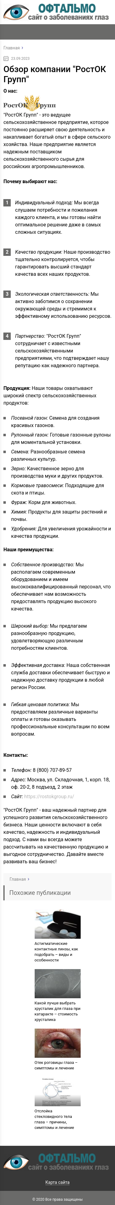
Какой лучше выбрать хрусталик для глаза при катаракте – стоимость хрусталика (58, 1011)
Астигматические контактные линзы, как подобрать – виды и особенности (56, 951)
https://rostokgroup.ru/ (49, 796)
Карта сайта (57, 1182)
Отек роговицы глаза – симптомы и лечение (56, 1065)
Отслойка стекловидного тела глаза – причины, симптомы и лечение (54, 1119)
